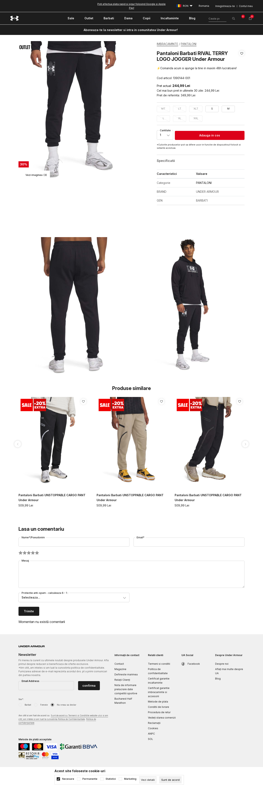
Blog (218, 678)
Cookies (153, 728)
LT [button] (179, 108)
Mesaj (25, 560)
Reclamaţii (154, 722)
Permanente (89, 779)
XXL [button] (196, 118)
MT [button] (163, 108)
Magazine (120, 669)
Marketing (130, 779)
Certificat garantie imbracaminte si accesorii (159, 692)
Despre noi (221, 663)
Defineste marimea (126, 674)
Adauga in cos (209, 135)
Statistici (111, 779)
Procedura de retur (159, 712)
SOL (150, 739)
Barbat (28, 705)
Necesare (68, 779)
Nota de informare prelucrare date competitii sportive (125, 689)
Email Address (30, 681)
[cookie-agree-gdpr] (170, 779)
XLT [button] (196, 108)
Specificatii (166, 161)
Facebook (194, 663)
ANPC (151, 733)
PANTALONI (188, 44)
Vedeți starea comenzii (162, 717)
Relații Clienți (122, 679)
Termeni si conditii (159, 663)
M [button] (228, 108)
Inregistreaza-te (225, 6)
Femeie (44, 705)
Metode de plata (158, 701)
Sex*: (21, 699)
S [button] (212, 108)
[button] (242, 66)
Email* (140, 537)
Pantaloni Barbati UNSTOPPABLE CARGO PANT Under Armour (51, 497)
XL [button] (179, 118)
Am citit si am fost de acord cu (63, 719)
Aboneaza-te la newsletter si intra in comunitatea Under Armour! (131, 30)
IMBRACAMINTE (167, 44)
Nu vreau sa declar (66, 705)
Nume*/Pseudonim (33, 537)
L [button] (163, 118)
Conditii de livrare (158, 706)
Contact (119, 663)
